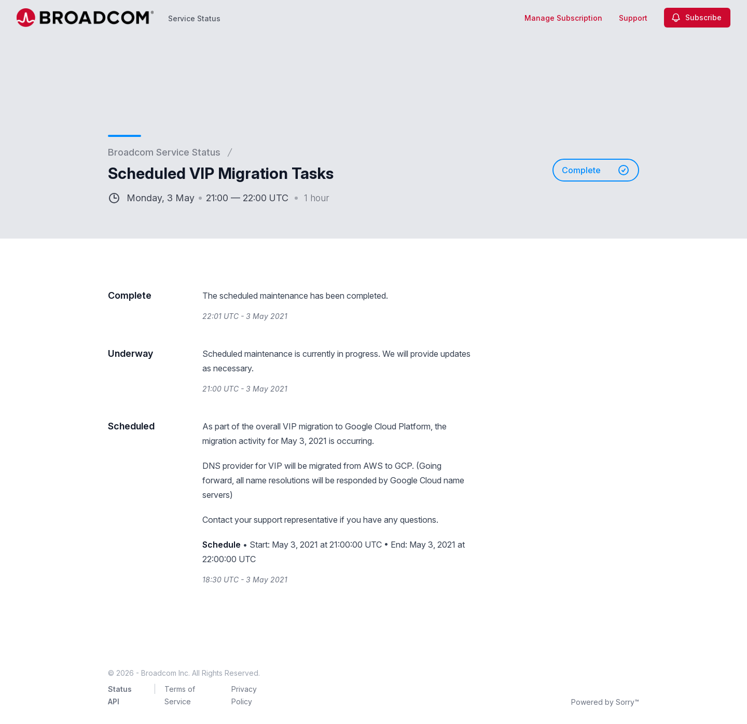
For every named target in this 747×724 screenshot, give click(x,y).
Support (633, 17)
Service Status (194, 18)
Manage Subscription (563, 17)
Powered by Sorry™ (605, 702)
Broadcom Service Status (164, 152)
